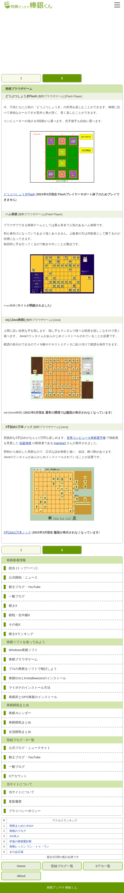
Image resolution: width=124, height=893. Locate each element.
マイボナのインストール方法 (29, 687)
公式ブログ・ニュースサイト (29, 748)
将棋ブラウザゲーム (23, 659)
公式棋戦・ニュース (23, 577)
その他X (14, 624)
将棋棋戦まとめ (20, 722)
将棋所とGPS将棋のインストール (33, 697)
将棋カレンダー (20, 713)
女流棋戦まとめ (20, 732)
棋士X (13, 605)
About (21, 876)
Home (21, 866)
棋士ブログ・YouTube (25, 587)
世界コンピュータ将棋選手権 (86, 437)
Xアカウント (18, 776)
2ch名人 (14, 836)
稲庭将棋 (25, 443)
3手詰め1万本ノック (17, 532)
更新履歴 (15, 801)
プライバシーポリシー (25, 811)
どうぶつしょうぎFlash (19, 194)
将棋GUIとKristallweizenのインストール (37, 678)
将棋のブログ (17, 831)
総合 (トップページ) (23, 568)
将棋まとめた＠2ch (21, 825)
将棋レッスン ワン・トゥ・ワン (29, 846)
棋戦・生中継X (19, 615)
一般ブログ (17, 596)
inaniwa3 (60, 443)
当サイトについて (21, 792)
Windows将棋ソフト (23, 650)
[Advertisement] (62, 42)
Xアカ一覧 (102, 866)
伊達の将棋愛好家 (20, 841)
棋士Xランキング (21, 634)
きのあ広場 (16, 851)
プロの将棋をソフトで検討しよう (33, 668)
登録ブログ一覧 (62, 866)
